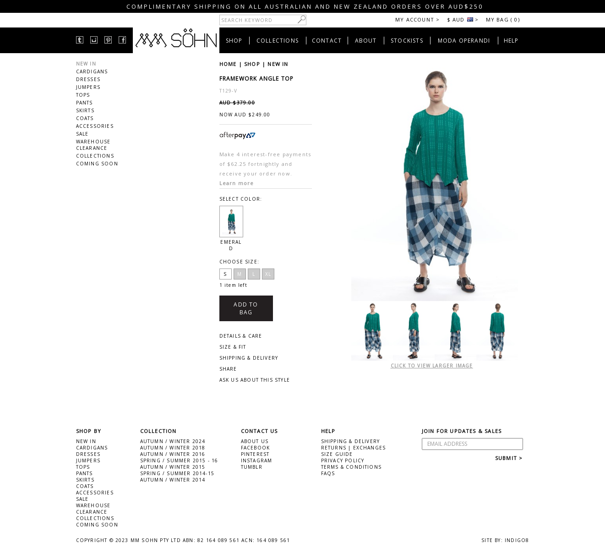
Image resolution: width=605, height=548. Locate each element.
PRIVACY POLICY (343, 460)
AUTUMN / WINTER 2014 (173, 480)
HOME (228, 63)
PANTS (84, 102)
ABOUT (366, 40)
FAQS (328, 473)
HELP (511, 40)
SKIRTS (85, 110)
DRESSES (88, 79)
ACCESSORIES (95, 126)
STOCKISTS (407, 40)
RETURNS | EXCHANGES (353, 447)
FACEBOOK (255, 447)
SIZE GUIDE (337, 454)
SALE (82, 134)
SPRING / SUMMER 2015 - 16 (179, 460)
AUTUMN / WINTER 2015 (173, 467)
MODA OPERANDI (464, 40)
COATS (85, 118)
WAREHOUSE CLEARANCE (93, 144)
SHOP (234, 40)
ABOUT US (255, 441)
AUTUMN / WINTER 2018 (173, 447)
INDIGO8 (517, 540)
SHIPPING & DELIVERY (350, 441)
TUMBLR (251, 467)
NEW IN (86, 63)
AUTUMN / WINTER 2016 (173, 454)
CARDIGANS (92, 71)
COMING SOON (97, 163)
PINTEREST (255, 454)
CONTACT (327, 40)
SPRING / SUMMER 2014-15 (177, 473)
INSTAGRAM (257, 460)
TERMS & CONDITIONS (351, 467)
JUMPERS (88, 87)
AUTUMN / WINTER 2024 (173, 441)
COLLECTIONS (277, 40)
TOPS (83, 95)
